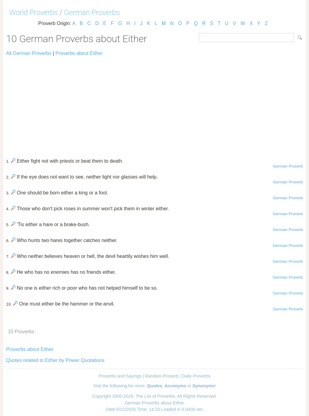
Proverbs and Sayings (120, 376)
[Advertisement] (154, 104)
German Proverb (288, 166)
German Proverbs (92, 12)
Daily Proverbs (196, 376)
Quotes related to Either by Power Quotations (55, 360)
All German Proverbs (29, 53)
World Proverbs (33, 12)
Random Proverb (161, 376)
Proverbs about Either (79, 53)
